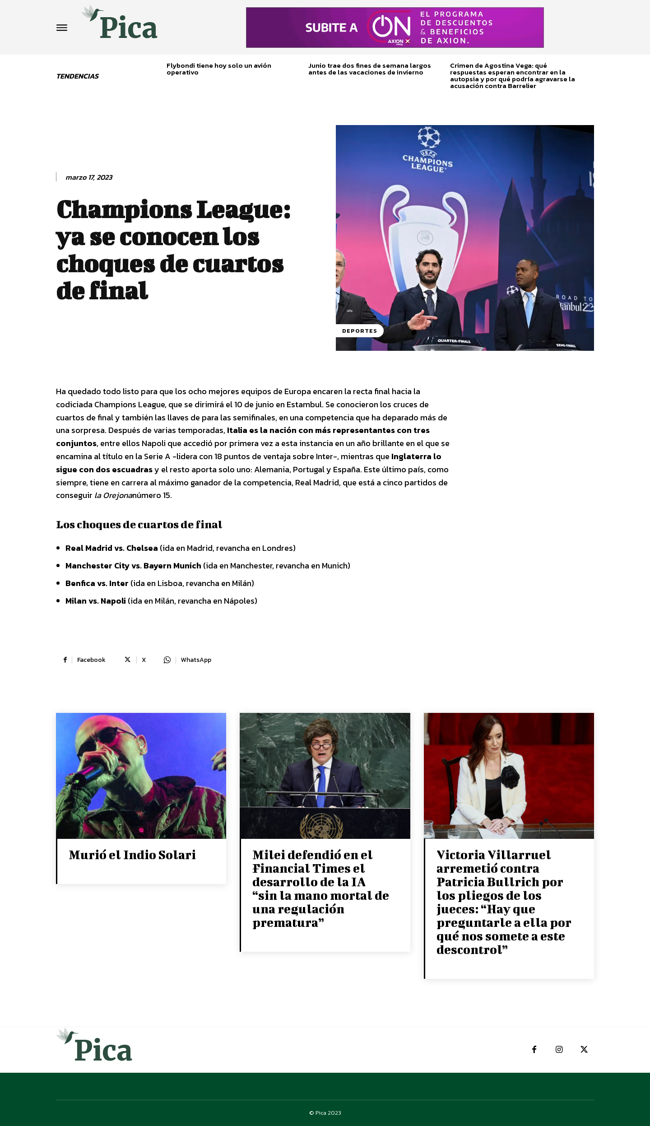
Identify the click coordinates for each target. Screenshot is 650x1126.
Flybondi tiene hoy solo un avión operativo (219, 68)
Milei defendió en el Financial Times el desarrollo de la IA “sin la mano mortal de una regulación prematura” (320, 888)
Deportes (360, 330)
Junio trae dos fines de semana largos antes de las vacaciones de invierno (369, 68)
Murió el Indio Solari (132, 854)
